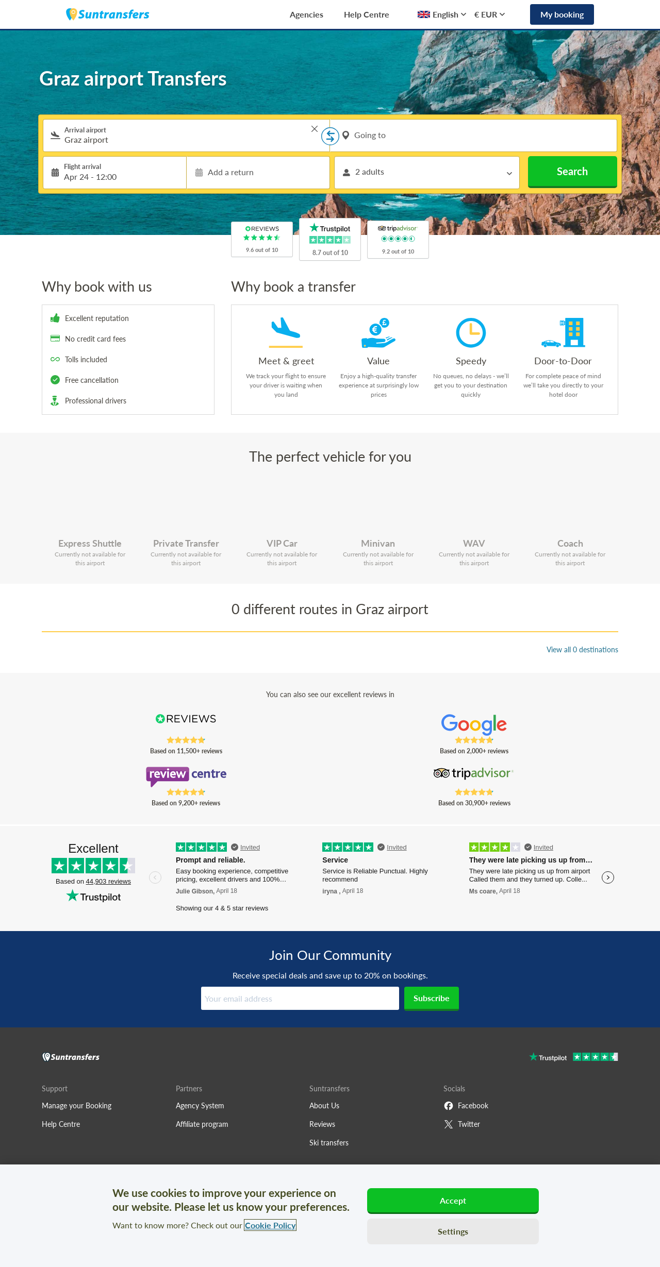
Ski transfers (329, 1142)
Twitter (461, 1124)
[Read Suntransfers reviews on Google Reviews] (474, 725)
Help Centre (366, 14)
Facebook (465, 1106)
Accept (453, 1200)
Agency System (200, 1105)
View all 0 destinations (582, 649)
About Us (324, 1105)
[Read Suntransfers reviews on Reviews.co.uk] (186, 725)
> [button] (314, 129)
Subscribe (432, 998)
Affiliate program (202, 1124)
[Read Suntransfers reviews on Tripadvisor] (474, 777)
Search (572, 171)
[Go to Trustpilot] (573, 1058)
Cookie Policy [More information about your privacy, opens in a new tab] (270, 1225)
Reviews (322, 1124)
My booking (562, 14)
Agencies (306, 14)
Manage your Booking (76, 1105)
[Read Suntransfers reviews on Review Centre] (186, 777)
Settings (453, 1231)
